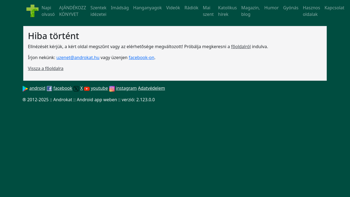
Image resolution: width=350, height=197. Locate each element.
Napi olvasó (48, 11)
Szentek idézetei (99, 11)
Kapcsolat (335, 8)
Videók (173, 8)
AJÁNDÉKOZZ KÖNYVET (72, 11)
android (37, 88)
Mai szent (208, 11)
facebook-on (141, 57)
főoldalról (241, 47)
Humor (271, 8)
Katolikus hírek (227, 11)
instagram (126, 88)
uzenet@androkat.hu (78, 57)
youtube (99, 88)
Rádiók (192, 8)
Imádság (120, 8)
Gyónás (290, 8)
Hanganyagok (147, 8)
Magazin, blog (250, 11)
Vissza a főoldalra (45, 68)
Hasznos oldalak (311, 11)
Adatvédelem (151, 88)
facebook (62, 88)
